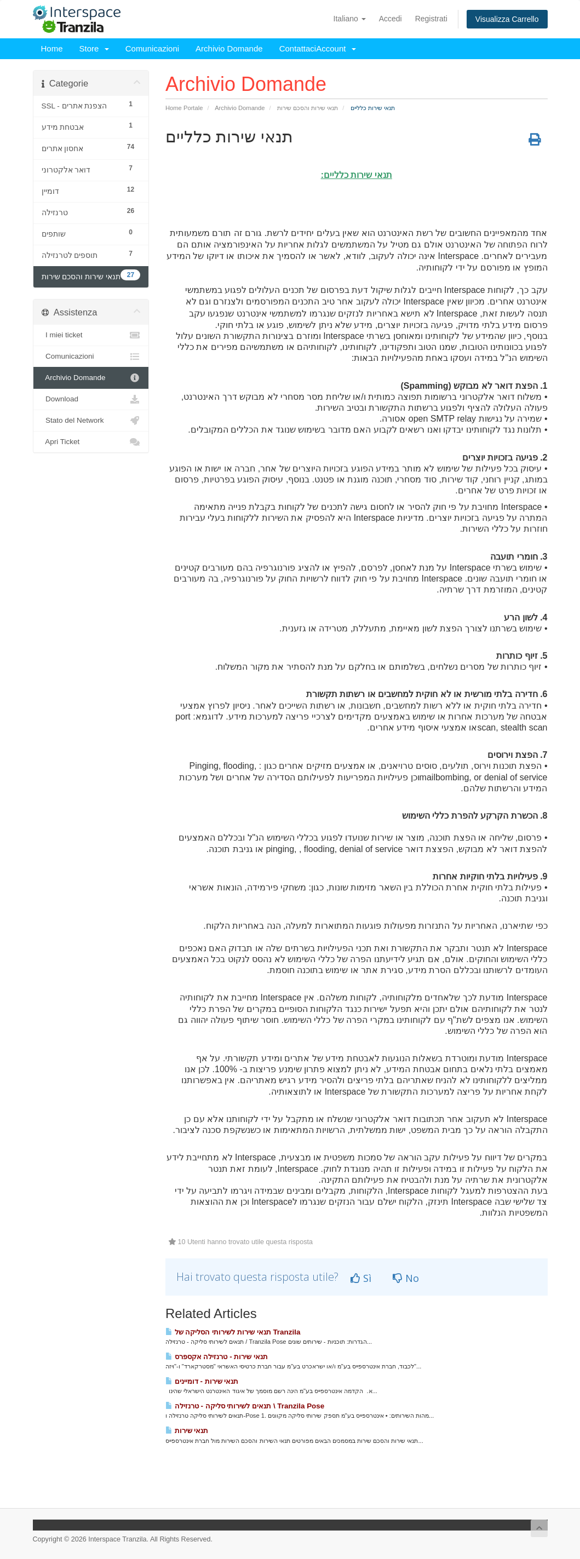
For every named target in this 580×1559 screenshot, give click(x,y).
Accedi (390, 18)
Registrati (431, 18)
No (406, 1278)
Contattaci (298, 48)
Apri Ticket (91, 441)
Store (94, 48)
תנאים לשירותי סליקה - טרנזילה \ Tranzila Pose (244, 1406)
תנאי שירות (186, 1430)
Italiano (350, 18)
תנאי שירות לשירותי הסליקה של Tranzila (232, 1332)
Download (91, 399)
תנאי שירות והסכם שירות (307, 108)
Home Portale (184, 108)
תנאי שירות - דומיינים (201, 1381)
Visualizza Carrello (507, 19)
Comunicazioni (152, 48)
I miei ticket (91, 335)
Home (52, 48)
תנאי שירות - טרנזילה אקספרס (216, 1357)
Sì (361, 1278)
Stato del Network (91, 420)
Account (336, 48)
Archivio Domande (229, 48)
